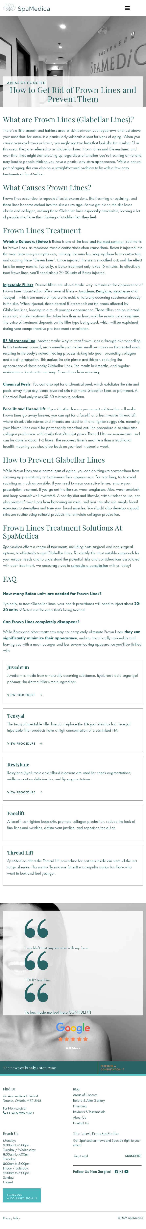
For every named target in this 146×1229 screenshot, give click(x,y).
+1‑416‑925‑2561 (18, 1113)
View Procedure (24, 695)
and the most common (107, 241)
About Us (79, 1117)
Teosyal (9, 297)
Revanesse (122, 291)
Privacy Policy (11, 1218)
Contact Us (81, 1123)
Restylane (103, 291)
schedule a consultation (89, 565)
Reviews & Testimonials (89, 1111)
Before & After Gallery (89, 1100)
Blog (76, 1089)
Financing (80, 1106)
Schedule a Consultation (112, 1067)
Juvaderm (86, 291)
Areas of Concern (85, 1094)
